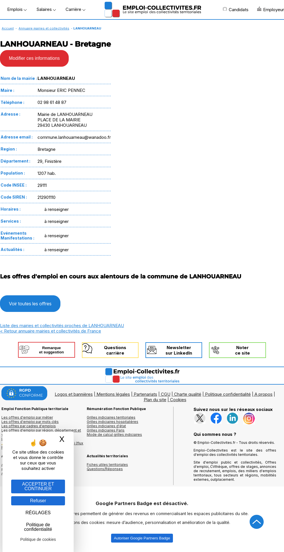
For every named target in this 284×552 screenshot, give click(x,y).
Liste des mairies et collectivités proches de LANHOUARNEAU (62, 325)
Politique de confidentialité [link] (38, 527)
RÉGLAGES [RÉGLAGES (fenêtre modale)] (38, 512)
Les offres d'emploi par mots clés (30, 422)
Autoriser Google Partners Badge (142, 538)
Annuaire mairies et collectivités (44, 28)
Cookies (178, 399)
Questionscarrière (115, 350)
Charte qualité (187, 394)
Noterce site (242, 350)
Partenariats (145, 394)
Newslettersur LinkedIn (178, 350)
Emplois (17, 9)
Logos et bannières (74, 394)
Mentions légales (113, 394)
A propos (264, 394)
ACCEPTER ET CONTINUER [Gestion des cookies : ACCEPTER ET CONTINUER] (38, 486)
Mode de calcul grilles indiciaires (114, 434)
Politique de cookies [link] (38, 539)
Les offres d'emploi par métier (27, 417)
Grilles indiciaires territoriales (111, 417)
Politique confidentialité (228, 394)
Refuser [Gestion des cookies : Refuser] (38, 500)
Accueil (8, 28)
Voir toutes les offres (30, 303)
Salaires (46, 9)
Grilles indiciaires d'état (106, 426)
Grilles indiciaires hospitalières (112, 422)
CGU (165, 394)
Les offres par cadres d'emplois (28, 426)
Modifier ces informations (34, 58)
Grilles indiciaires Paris (106, 430)
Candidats (236, 9)
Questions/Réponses (105, 469)
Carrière (75, 9)
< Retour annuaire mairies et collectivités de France (50, 331)
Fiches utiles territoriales (107, 464)
